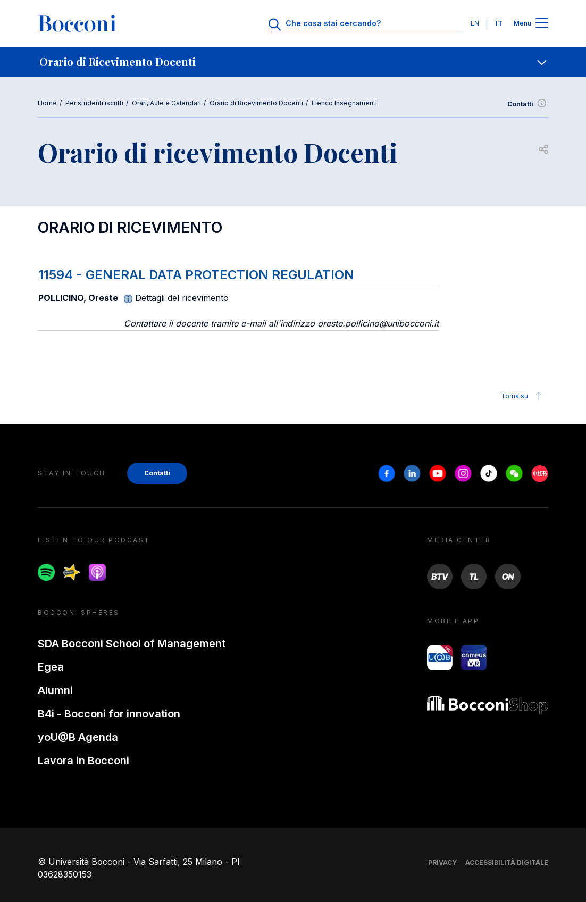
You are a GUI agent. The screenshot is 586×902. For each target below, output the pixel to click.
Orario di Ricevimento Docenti (256, 103)
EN (475, 23)
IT (499, 23)
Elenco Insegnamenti (344, 103)
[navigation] (293, 62)
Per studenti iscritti (94, 103)
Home (47, 103)
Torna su (523, 396)
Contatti (527, 104)
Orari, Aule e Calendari (166, 103)
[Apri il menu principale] (541, 23)
